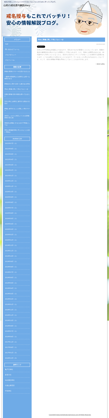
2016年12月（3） (11, 358)
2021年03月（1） (11, 165)
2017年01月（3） (11, 352)
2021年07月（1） (11, 143)
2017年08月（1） (11, 347)
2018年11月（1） (11, 315)
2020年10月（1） (11, 191)
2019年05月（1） (11, 283)
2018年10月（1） (11, 320)
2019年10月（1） (11, 256)
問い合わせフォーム (12, 49)
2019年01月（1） (11, 304)
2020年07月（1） (11, 208)
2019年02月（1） (11, 299)
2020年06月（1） (11, 213)
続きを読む (101, 64)
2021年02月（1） (11, 170)
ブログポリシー (10, 55)
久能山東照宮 (10, 385)
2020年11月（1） (11, 186)
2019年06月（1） (11, 277)
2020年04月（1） (11, 224)
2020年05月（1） (11, 218)
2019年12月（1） (11, 245)
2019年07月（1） (11, 272)
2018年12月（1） (11, 310)
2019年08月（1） (11, 267)
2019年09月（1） (11, 261)
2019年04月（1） (11, 288)
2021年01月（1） (11, 175)
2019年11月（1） (11, 251)
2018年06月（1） (11, 336)
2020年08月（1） (11, 202)
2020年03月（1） (11, 229)
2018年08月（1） (11, 326)
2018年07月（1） (11, 331)
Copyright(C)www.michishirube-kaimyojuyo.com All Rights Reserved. (70, 415)
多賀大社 (8, 375)
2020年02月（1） (11, 234)
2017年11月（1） (11, 342)
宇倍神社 (8, 391)
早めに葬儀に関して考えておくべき (51, 39)
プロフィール (10, 60)
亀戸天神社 (9, 369)
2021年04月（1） (11, 159)
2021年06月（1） (11, 149)
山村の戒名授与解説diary (16, 5)
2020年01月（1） (11, 240)
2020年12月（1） (11, 181)
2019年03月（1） (11, 294)
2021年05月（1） (11, 154)
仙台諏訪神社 (10, 380)
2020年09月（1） (11, 197)
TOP (6, 44)
